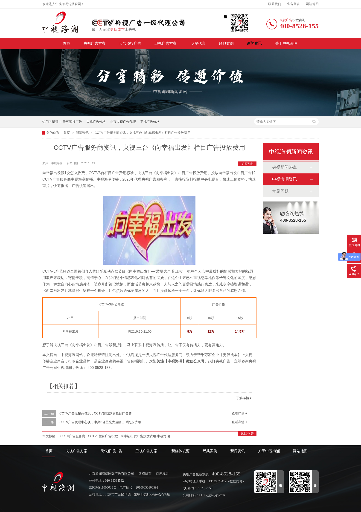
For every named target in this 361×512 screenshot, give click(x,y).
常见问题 (280, 191)
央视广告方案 (95, 43)
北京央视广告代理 (123, 122)
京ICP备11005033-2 (102, 487)
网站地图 (312, 4)
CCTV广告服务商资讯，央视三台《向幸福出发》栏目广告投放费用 (142, 133)
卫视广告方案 (166, 43)
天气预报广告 (130, 43)
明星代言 (198, 43)
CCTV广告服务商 (72, 436)
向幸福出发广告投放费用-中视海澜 (145, 436)
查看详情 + (239, 413)
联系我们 (274, 4)
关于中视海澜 (286, 43)
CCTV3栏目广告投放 (103, 436)
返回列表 (247, 163)
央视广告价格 (96, 122)
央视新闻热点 (284, 167)
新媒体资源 (180, 451)
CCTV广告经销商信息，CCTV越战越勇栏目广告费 (95, 413)
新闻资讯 (254, 43)
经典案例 (226, 43)
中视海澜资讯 (284, 179)
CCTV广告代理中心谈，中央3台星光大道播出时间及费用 (100, 422)
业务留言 (293, 4)
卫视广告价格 (150, 122)
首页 (66, 43)
